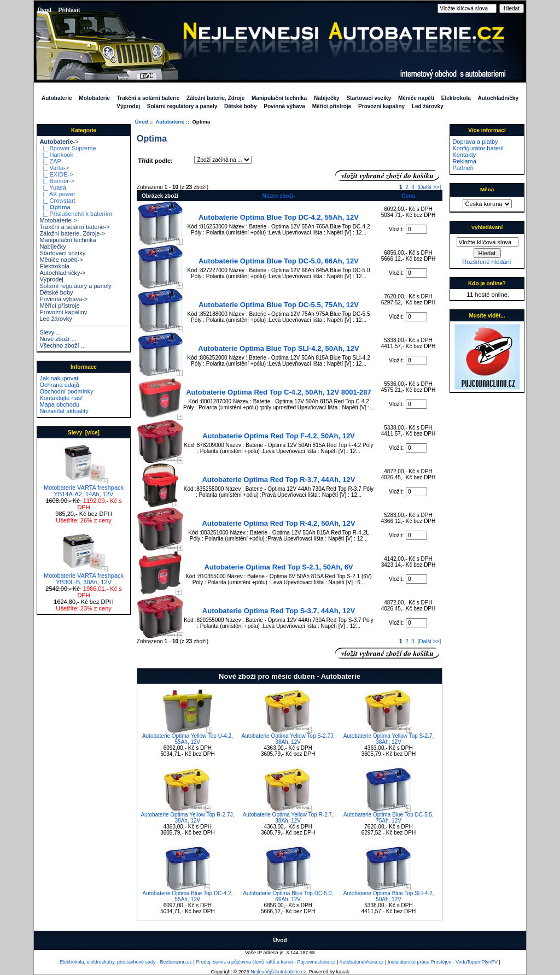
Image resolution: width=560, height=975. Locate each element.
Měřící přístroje (332, 106)
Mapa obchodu (59, 404)
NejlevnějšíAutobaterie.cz (278, 971)
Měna (487, 189)
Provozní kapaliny (381, 106)
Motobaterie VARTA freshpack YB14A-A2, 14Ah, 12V (84, 488)
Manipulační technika (279, 98)
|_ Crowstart (57, 200)
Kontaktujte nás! (61, 398)
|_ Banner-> (56, 181)
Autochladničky (498, 98)
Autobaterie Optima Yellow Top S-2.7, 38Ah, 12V (388, 739)
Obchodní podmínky (66, 391)
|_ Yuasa (52, 187)
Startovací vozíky (368, 98)
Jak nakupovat (58, 378)
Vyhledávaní (487, 227)
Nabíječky (327, 98)
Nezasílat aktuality (63, 411)
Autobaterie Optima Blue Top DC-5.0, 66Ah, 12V (279, 261)
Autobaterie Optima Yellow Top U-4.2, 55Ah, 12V (187, 739)
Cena (408, 196)
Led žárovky (428, 106)
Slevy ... (50, 332)
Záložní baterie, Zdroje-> (72, 233)
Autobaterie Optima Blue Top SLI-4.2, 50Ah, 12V (278, 348)
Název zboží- (278, 196)
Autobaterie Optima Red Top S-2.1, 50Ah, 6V (278, 567)
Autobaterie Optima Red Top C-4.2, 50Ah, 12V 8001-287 (278, 392)
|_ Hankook (56, 154)
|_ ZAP (50, 161)
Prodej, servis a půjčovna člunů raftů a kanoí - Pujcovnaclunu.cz (265, 962)
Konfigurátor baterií (478, 148)
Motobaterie (94, 98)
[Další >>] (429, 187)
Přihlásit (69, 10)
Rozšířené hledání (486, 262)
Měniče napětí (416, 98)
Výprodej (128, 106)
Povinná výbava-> (63, 299)
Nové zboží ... (57, 339)
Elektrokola (456, 98)
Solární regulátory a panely (182, 106)
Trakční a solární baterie (148, 98)
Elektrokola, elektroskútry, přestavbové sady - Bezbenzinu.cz (126, 962)
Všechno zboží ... (62, 345)
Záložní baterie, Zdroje (215, 98)
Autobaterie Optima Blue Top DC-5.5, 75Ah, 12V (279, 305)
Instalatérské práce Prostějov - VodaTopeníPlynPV (443, 962)
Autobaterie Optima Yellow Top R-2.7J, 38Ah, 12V (187, 818)
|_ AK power (57, 194)
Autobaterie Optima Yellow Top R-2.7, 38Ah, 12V (288, 818)
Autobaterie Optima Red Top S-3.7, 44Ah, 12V (278, 611)
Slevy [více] (84, 433)
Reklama (464, 161)
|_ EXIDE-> (56, 174)
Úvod (44, 10)
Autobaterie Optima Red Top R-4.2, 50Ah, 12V (278, 523)
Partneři (463, 168)
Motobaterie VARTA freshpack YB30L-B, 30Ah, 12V (84, 576)
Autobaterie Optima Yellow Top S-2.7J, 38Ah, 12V (287, 739)
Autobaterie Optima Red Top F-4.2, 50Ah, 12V (278, 436)
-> (58, 141)
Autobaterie (169, 122)
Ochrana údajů (59, 384)
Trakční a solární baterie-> (74, 227)
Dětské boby (240, 106)
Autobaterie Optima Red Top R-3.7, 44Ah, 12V (278, 479)
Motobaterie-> (58, 220)
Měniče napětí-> (61, 259)
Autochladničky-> (62, 272)
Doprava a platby (475, 141)
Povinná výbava (284, 106)
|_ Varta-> (54, 168)
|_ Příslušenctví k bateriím (75, 213)
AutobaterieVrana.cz (361, 962)
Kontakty (464, 154)
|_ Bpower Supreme (67, 148)
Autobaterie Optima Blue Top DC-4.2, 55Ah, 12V (279, 217)
